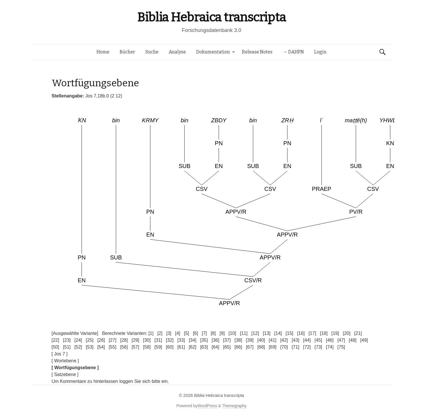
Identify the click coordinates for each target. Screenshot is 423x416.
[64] (215, 347)
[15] (289, 333)
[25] (90, 340)
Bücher (127, 52)
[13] (266, 333)
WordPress (207, 405)
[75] (341, 347)
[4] (177, 333)
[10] (232, 333)
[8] (213, 333)
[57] (135, 347)
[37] (227, 340)
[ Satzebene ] (65, 374)
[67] (250, 347)
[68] (261, 347)
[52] (78, 347)
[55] (113, 347)
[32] (170, 340)
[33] (181, 340)
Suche (152, 52)
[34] (193, 340)
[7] (204, 333)
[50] (55, 347)
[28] (124, 340)
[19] (335, 333)
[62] (193, 347)
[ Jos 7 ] (60, 353)
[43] (295, 340)
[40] (261, 340)
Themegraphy (234, 405)
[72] (307, 347)
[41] (272, 340)
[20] (346, 333)
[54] (101, 347)
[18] (324, 333)
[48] (352, 340)
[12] (255, 333)
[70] (284, 347)
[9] (222, 333)
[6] (195, 333)
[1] (151, 333)
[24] (78, 340)
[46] (330, 340)
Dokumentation (213, 52)
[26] (101, 340)
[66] (238, 347)
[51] (67, 347)
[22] (55, 340)
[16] (301, 333)
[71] (295, 347)
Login (320, 52)
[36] (215, 340)
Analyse (177, 52)
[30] (147, 340)
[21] (358, 333)
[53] (90, 347)
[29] (135, 340)
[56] (124, 347)
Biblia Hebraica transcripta (211, 17)
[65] (227, 347)
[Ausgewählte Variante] (75, 333)
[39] (250, 340)
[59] (158, 347)
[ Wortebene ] (65, 360)
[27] (113, 340)
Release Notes (257, 52)
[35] (204, 340)
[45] (318, 340)
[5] (186, 333)
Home (103, 52)
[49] (364, 340)
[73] (318, 347)
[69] (272, 347)
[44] (307, 340)
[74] (330, 347)
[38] (238, 340)
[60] (170, 347)
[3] (168, 333)
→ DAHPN (293, 52)
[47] (341, 340)
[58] (147, 347)
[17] (312, 333)
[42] (284, 340)
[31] (158, 340)
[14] (278, 333)
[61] (181, 347)
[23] (67, 340)
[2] (160, 333)
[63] (204, 347)
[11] (244, 333)
